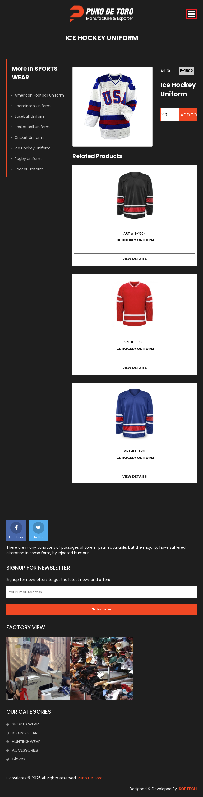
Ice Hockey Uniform (32, 148)
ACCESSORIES (22, 750)
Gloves (15, 759)
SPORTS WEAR (22, 724)
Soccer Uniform (29, 169)
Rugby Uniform (28, 158)
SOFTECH (188, 788)
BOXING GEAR (22, 733)
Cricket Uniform (29, 137)
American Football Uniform (39, 95)
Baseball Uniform (30, 116)
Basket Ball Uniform (32, 127)
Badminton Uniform (33, 105)
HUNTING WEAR (23, 741)
